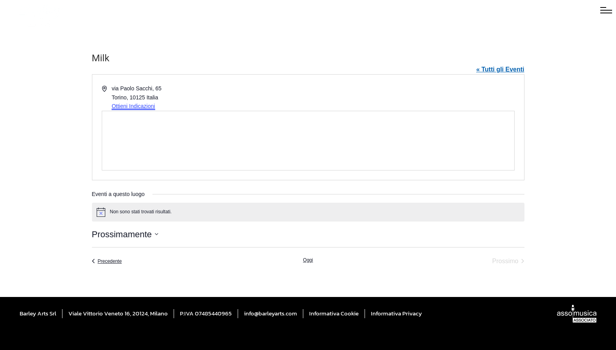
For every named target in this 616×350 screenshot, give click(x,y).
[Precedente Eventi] (107, 261)
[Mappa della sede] (308, 140)
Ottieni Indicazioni (133, 106)
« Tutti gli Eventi (500, 69)
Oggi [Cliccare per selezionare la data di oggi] (308, 260)
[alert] (308, 212)
